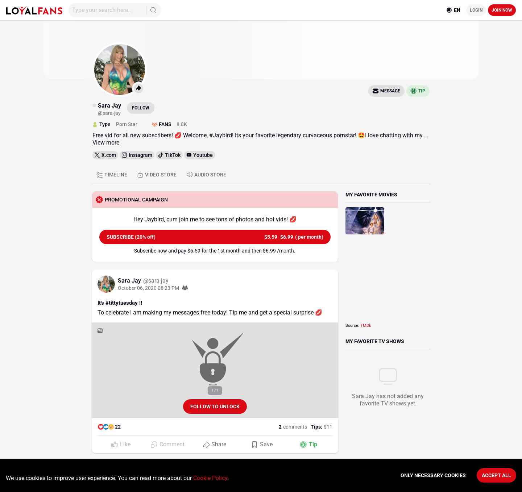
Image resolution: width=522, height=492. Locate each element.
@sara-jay (156, 280)
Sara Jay (130, 280)
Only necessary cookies (433, 475)
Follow (140, 108)
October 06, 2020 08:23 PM (148, 288)
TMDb (365, 325)
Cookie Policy (210, 478)
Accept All (496, 475)
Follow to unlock (215, 406)
